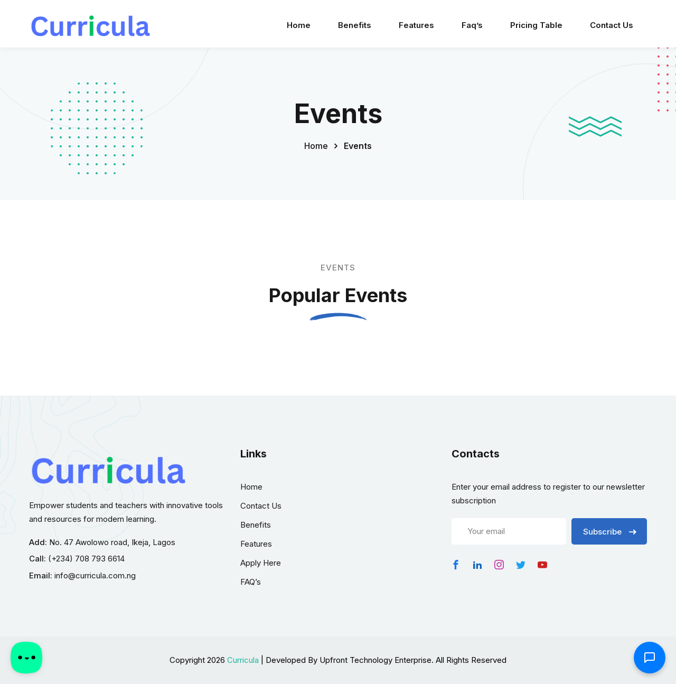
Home (299, 25)
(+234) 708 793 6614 (86, 559)
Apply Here (260, 563)
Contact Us (611, 25)
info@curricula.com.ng (95, 575)
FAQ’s (250, 582)
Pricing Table (536, 25)
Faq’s (472, 25)
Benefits (354, 25)
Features (416, 25)
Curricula (243, 660)
